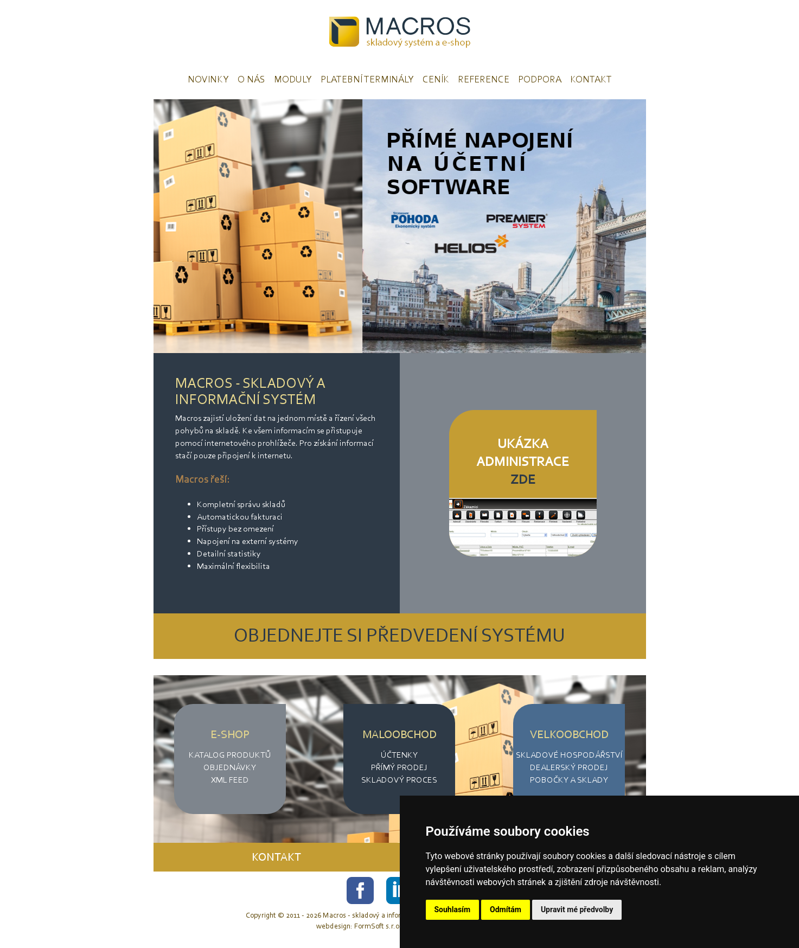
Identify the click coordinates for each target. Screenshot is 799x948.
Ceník (436, 79)
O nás (251, 79)
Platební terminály (367, 79)
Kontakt (591, 79)
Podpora (539, 79)
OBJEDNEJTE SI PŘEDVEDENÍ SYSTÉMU (399, 635)
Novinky (208, 79)
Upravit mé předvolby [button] (577, 909)
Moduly (293, 79)
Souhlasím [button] (452, 909)
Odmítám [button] (505, 909)
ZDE (522, 479)
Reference (483, 79)
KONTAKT (276, 857)
